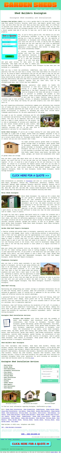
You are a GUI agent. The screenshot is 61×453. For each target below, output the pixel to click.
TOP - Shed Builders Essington (11, 427)
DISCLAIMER (56, 9)
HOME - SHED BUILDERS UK (30, 434)
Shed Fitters (42, 413)
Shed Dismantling (29, 409)
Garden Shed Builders (43, 411)
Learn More (54, 452)
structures (37, 95)
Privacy (58, 439)
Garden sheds (31, 133)
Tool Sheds (14, 421)
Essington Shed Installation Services (20, 362)
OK (59, 452)
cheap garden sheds (41, 337)
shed (38, 51)
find (7, 346)
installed (21, 268)
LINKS (40, 9)
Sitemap (2, 439)
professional (19, 105)
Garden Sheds (15, 416)
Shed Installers (16, 439)
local (29, 47)
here (32, 358)
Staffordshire (27, 339)
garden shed (55, 132)
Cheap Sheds (31, 411)
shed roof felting (16, 305)
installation (25, 73)
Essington (29, 181)
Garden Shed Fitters (52, 414)
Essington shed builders (21, 318)
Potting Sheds (23, 413)
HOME (37, 9)
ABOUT (45, 9)
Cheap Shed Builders (13, 414)
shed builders (51, 188)
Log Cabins (22, 411)
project (33, 120)
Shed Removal (52, 413)
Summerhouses (40, 409)
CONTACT (50, 9)
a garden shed (34, 21)
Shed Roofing (40, 418)
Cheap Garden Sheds (52, 409)
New (6, 439)
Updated (9, 439)
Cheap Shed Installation (14, 409)
